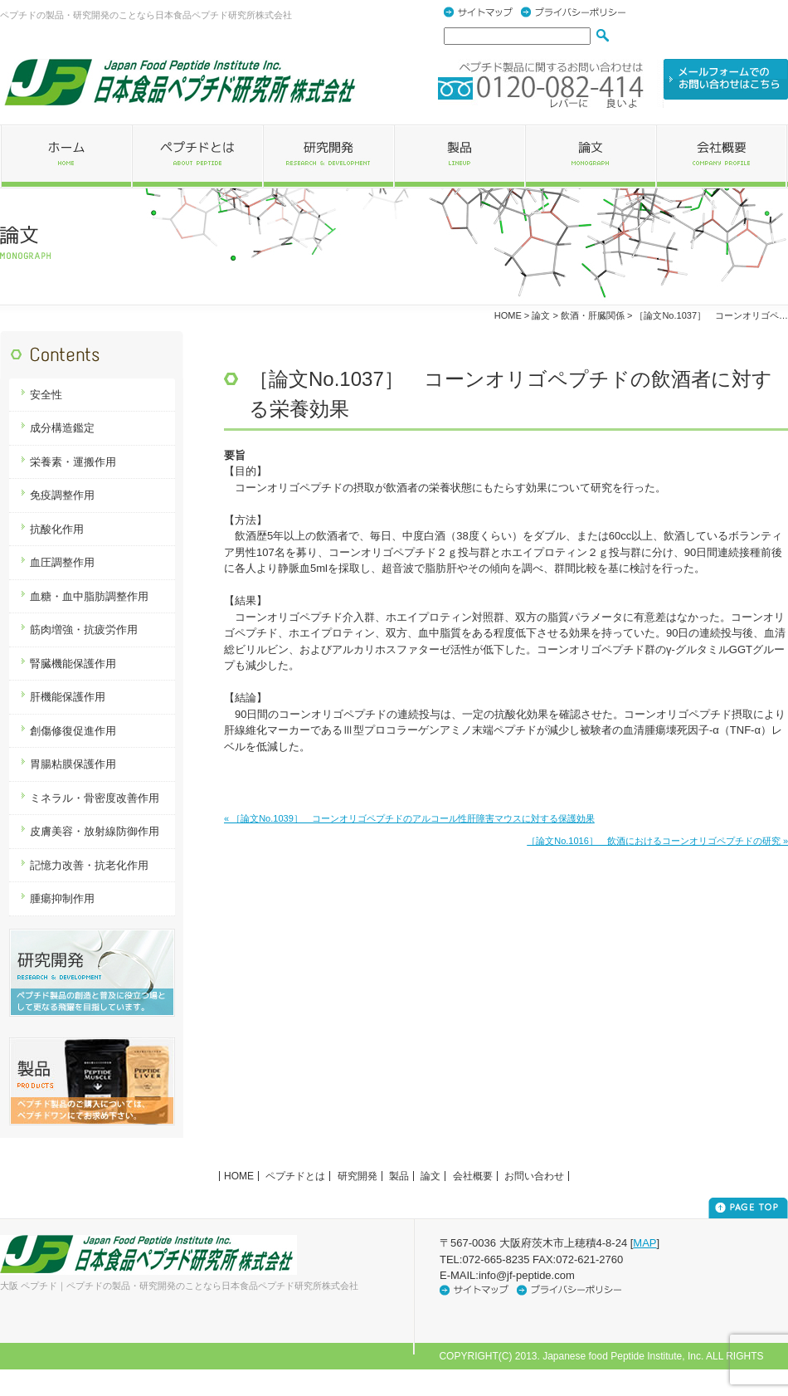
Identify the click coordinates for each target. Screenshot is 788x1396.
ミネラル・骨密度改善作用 (94, 798)
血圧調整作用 (62, 562)
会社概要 (473, 1176)
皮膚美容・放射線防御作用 (94, 831)
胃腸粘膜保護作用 (73, 764)
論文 (430, 1176)
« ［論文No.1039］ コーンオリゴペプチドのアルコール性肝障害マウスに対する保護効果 (409, 818)
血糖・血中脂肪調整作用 (89, 596)
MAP (644, 1243)
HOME (508, 315)
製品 (399, 1176)
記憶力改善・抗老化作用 (89, 865)
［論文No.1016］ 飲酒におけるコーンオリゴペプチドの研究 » (657, 841)
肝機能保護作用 (67, 697)
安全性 (46, 394)
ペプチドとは (295, 1176)
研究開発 (357, 1176)
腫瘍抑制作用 (62, 898)
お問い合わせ (534, 1176)
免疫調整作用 (62, 495)
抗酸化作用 (57, 529)
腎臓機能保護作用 (73, 663)
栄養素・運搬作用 (73, 462)
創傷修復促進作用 (73, 731)
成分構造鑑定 (62, 428)
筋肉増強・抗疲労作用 (84, 629)
